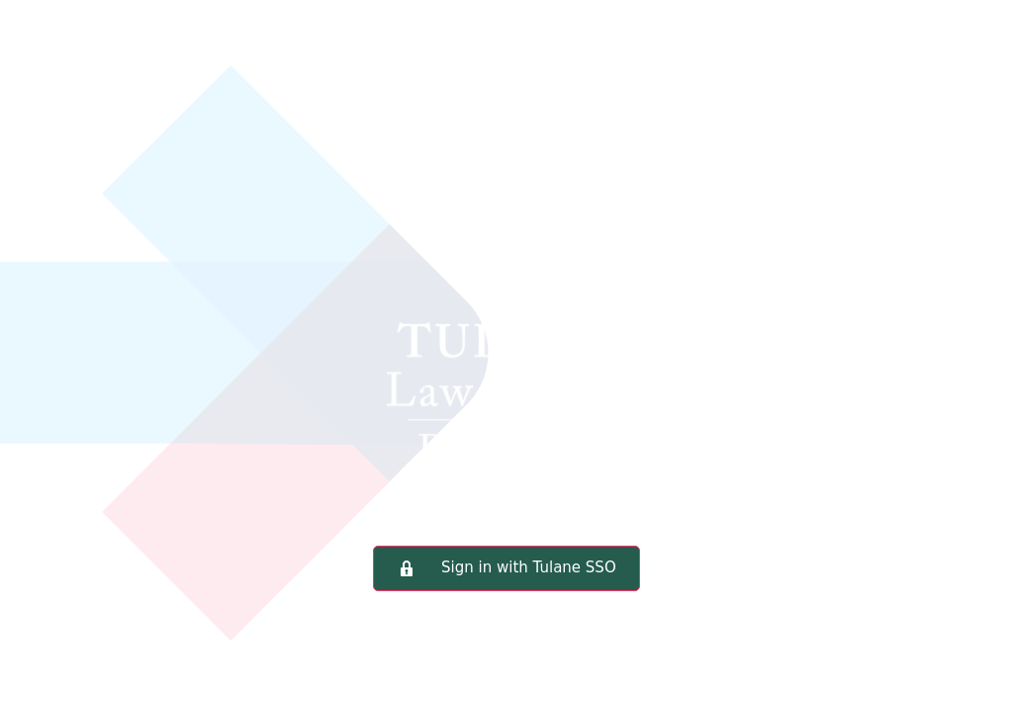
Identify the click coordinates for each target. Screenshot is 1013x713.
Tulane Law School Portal (506, 301)
